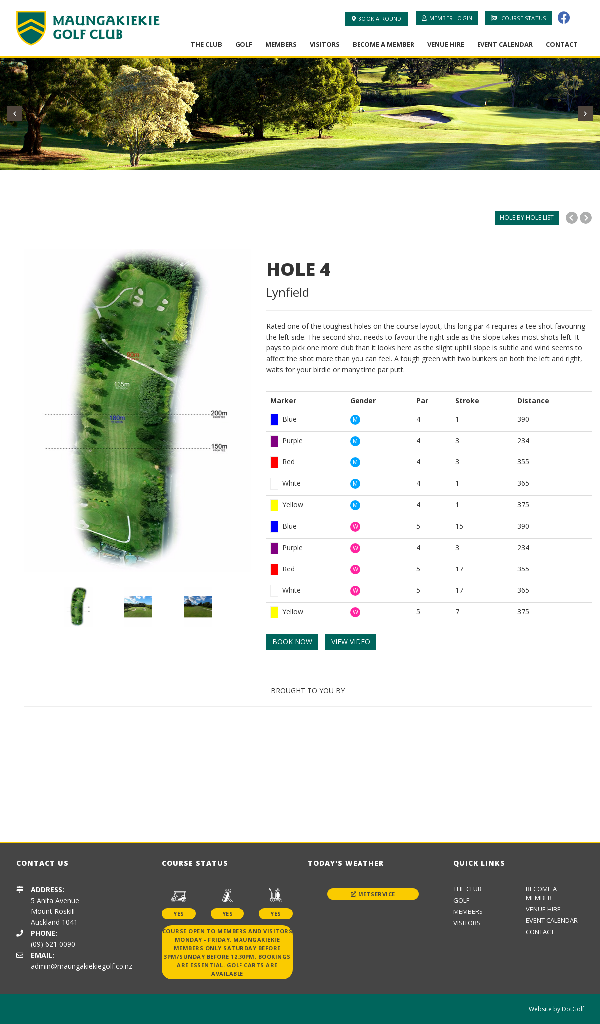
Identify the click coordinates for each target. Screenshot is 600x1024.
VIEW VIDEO (350, 641)
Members (281, 44)
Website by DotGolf (556, 1009)
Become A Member (383, 44)
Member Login (447, 18)
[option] (138, 410)
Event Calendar (505, 44)
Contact (562, 44)
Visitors (325, 44)
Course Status (518, 18)
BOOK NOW (292, 641)
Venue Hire (445, 44)
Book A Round (377, 18)
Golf (243, 44)
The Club (206, 44)
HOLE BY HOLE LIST (527, 217)
